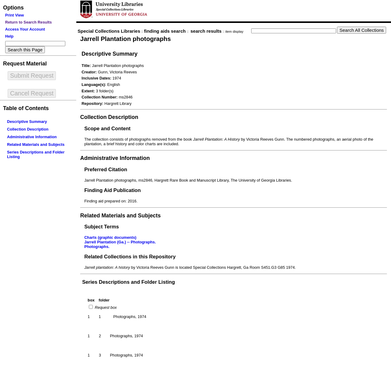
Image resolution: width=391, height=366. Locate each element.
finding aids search (165, 31)
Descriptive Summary (27, 121)
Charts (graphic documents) (110, 237)
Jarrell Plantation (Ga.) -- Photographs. (120, 242)
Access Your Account (25, 29)
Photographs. (96, 246)
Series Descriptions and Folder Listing (128, 282)
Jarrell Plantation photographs (125, 38)
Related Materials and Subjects (35, 144)
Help (9, 36)
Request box (105, 307)
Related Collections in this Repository (130, 257)
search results (206, 31)
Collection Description (28, 129)
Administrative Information (32, 137)
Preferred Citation (105, 169)
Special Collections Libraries (109, 31)
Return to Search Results (28, 22)
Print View (14, 15)
